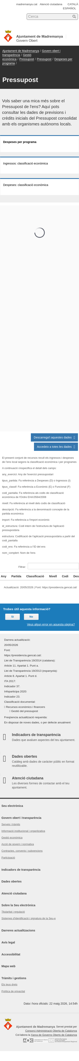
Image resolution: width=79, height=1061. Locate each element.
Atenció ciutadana (51, 4)
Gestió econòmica (12, 837)
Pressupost (26, 59)
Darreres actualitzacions (18, 930)
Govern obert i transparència (21, 817)
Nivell (53, 576)
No (31, 616)
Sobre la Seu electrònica (18, 905)
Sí (12, 616)
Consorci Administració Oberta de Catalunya (51, 1030)
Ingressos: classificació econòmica (25, 163)
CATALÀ (73, 4)
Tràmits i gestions (13, 978)
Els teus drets (9, 984)
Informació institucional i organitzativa (23, 831)
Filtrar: (48, 566)
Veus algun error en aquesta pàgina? (51, 624)
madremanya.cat (26, 4)
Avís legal (8, 942)
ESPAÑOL (69, 8)
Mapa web (8, 966)
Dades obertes (11, 881)
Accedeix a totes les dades (56, 446)
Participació (8, 857)
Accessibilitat (10, 954)
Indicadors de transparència (20, 869)
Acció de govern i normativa (17, 844)
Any (3, 576)
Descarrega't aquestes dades (54, 437)
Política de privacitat (13, 991)
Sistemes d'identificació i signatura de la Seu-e (28, 918)
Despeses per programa (19, 142)
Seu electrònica (12, 805)
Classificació (35, 576)
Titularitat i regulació (13, 911)
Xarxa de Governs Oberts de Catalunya (54, 1035)
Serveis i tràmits (10, 824)
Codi (65, 576)
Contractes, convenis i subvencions (22, 850)
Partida (16, 576)
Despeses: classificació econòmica (25, 185)
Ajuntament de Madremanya (20, 50)
